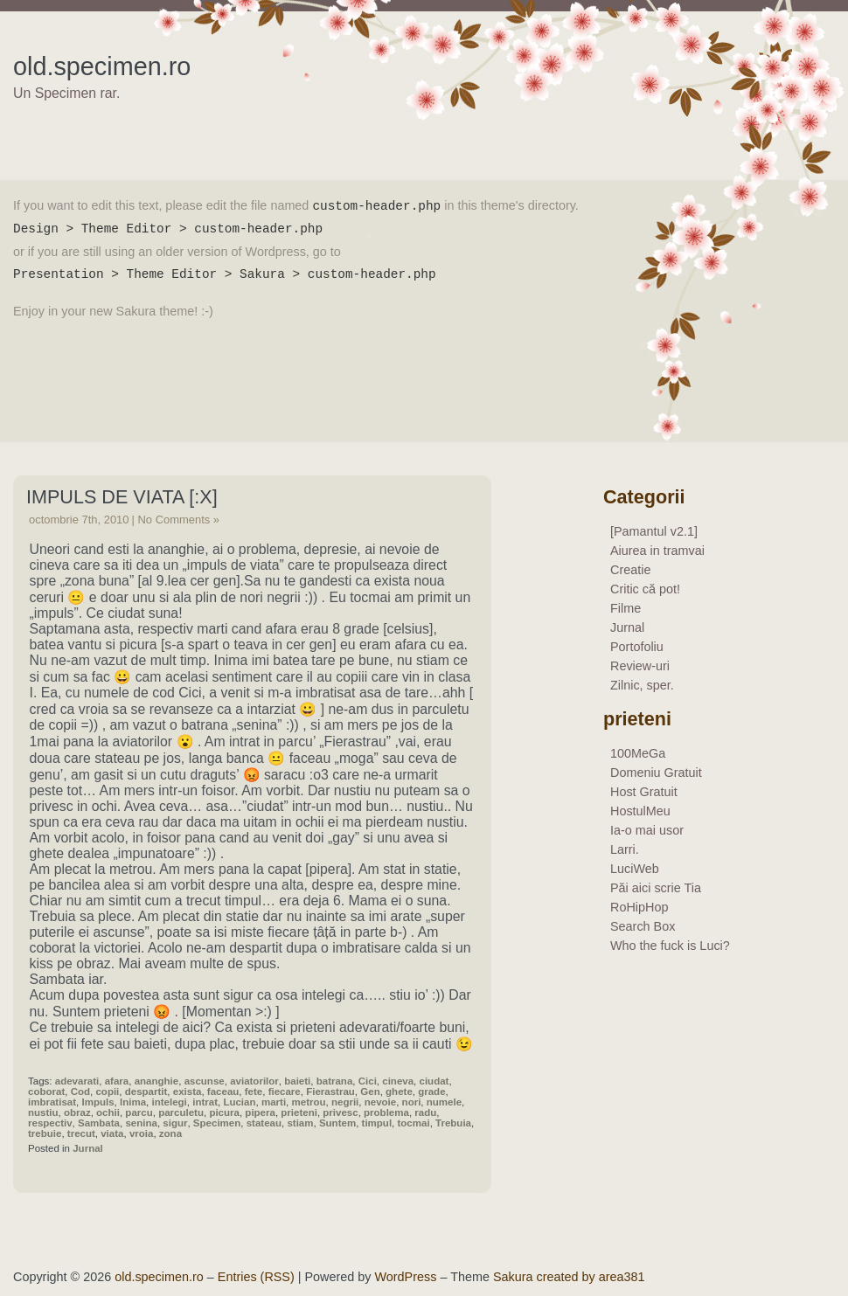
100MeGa (637, 753)
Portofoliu (637, 647)
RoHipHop (639, 907)
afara (117, 1081)
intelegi (168, 1102)
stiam (300, 1123)
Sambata (99, 1123)
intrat (205, 1102)
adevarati (77, 1081)
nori (411, 1102)
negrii (344, 1102)
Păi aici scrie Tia (655, 888)
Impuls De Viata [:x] (122, 497)
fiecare (284, 1091)
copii (107, 1091)
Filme (625, 608)
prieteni (299, 1112)
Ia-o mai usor (647, 830)
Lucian (239, 1102)
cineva (398, 1081)
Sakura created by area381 (569, 1277)
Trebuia (453, 1123)
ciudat (434, 1081)
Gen (369, 1091)
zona (170, 1133)
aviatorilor (254, 1081)
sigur (175, 1123)
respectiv (50, 1123)
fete (253, 1091)
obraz (77, 1112)
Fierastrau (330, 1091)
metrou (309, 1102)
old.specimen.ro (102, 66)
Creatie (630, 570)
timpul (377, 1123)
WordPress (406, 1277)
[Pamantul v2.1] (654, 531)
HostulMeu (640, 811)
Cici (367, 1081)
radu (425, 1112)
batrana (334, 1081)
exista (187, 1091)
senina (140, 1123)
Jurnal (88, 1148)
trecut (81, 1133)
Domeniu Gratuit (656, 773)
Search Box (642, 926)
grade (431, 1091)
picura (224, 1112)
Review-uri (640, 666)
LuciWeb (634, 869)
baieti (297, 1081)
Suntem (337, 1123)
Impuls (97, 1102)
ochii (108, 1112)
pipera (260, 1112)
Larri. (624, 849)
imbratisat (52, 1102)
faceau (223, 1091)
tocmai (414, 1123)
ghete (399, 1091)
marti (273, 1102)
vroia (141, 1133)
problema (386, 1112)
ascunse (204, 1081)
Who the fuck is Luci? (670, 946)
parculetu (181, 1112)
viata (112, 1133)
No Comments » (178, 519)
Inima (133, 1102)
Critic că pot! (645, 589)
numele (444, 1102)
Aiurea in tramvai (657, 551)
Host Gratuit (644, 792)
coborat (46, 1091)
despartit (146, 1091)
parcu (138, 1112)
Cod (80, 1091)
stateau (264, 1123)
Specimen (216, 1123)
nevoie (380, 1102)
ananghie (157, 1081)
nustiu (43, 1112)
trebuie (44, 1133)
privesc (340, 1112)
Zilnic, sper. (642, 685)
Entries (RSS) (256, 1277)
